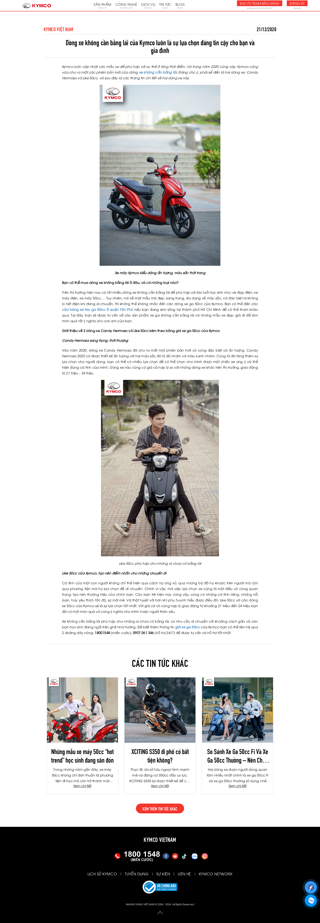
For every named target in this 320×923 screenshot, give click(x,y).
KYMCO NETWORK (215, 873)
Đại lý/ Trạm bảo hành (259, 3)
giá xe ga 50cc (187, 627)
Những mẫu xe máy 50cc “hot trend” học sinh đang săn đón (82, 755)
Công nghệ (126, 5)
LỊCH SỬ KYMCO (102, 873)
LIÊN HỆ (184, 873)
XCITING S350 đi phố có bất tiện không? (160, 755)
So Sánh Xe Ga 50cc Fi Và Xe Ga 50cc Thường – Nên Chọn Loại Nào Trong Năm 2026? (237, 755)
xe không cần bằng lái (158, 72)
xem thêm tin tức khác (159, 808)
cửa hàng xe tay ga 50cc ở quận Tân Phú (97, 309)
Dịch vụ (148, 5)
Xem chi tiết (82, 785)
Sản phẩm (102, 5)
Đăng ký (297, 3)
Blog (180, 5)
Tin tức (165, 5)
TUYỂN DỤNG (137, 873)
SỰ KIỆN (163, 873)
